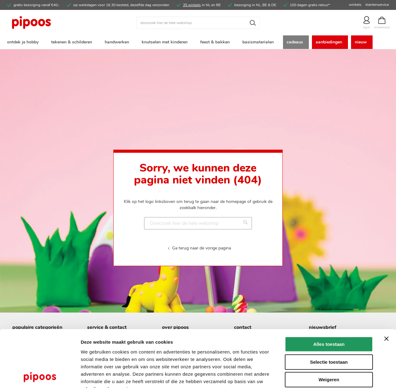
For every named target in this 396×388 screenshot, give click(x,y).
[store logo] (55, 22)
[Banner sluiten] (386, 301)
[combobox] (198, 23)
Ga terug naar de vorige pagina (201, 249)
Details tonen (332, 375)
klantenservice (377, 4)
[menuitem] (24, 42)
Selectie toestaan (329, 324)
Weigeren (328, 342)
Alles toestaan (329, 306)
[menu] (198, 42)
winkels (355, 4)
